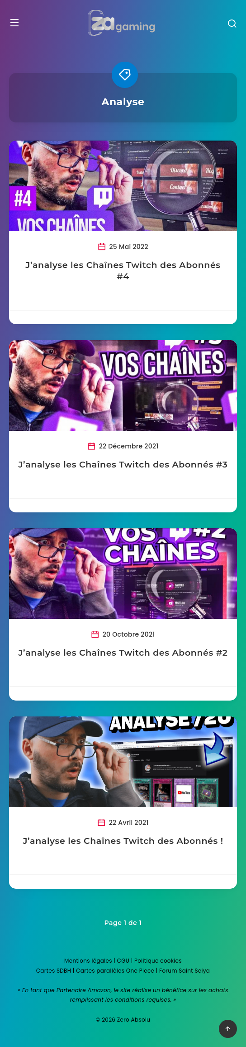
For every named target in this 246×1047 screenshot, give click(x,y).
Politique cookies (158, 960)
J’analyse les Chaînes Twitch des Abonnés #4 (122, 271)
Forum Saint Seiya (184, 970)
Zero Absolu (133, 1019)
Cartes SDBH (53, 970)
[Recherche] (232, 24)
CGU (123, 960)
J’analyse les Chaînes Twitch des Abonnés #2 (122, 653)
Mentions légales (88, 960)
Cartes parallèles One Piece (115, 970)
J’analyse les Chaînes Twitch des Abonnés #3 (122, 464)
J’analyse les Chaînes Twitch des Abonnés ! (123, 841)
